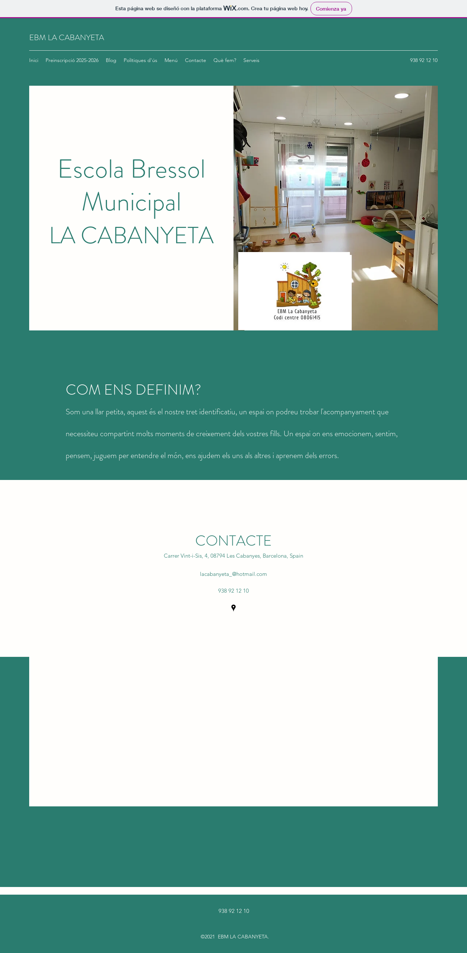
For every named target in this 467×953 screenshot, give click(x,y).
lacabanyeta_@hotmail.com (233, 573)
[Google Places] (233, 608)
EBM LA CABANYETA (66, 37)
